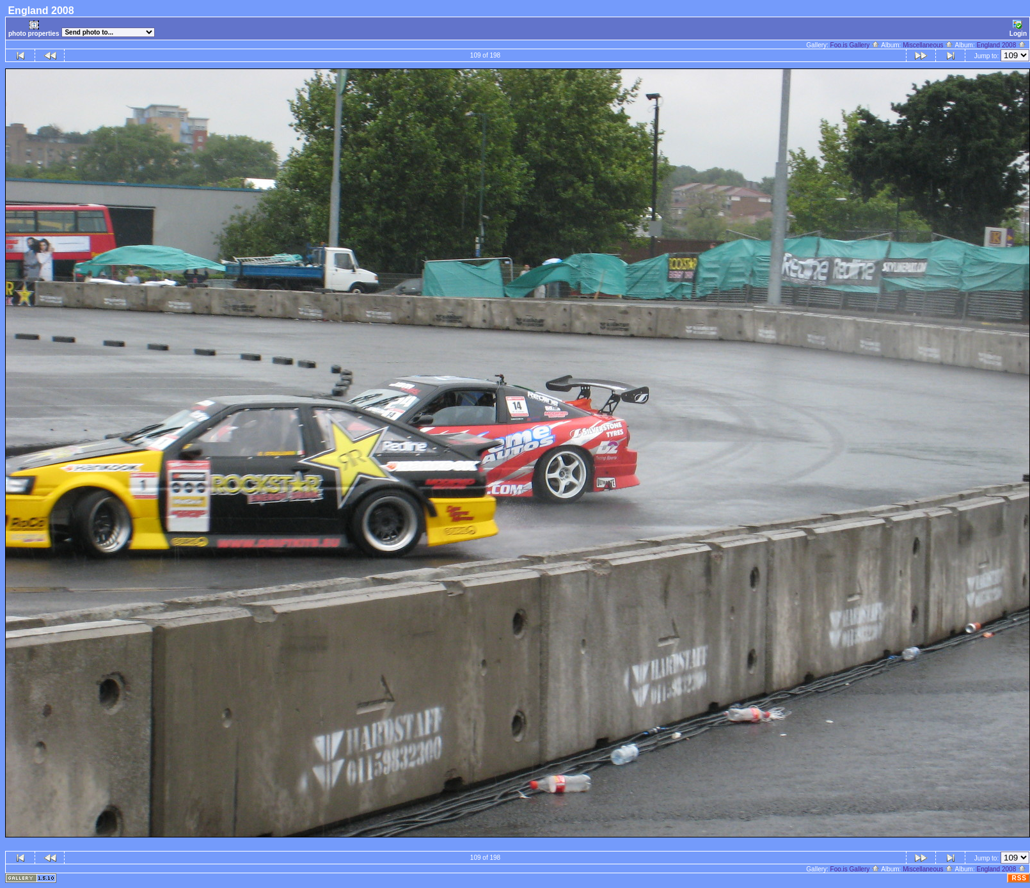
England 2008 (1001, 45)
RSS (1019, 878)
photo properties (33, 28)
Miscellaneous (928, 45)
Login (1018, 28)
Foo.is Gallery (855, 45)
